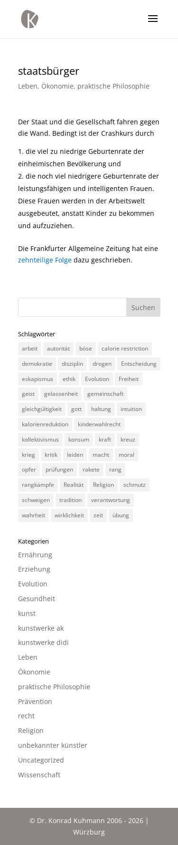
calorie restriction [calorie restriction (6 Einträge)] (125, 348)
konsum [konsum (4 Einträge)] (78, 439)
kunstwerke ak (41, 628)
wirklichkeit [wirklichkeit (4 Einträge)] (69, 515)
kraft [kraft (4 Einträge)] (105, 439)
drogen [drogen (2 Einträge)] (102, 364)
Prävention (35, 701)
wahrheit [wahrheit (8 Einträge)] (33, 515)
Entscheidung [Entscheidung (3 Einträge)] (139, 364)
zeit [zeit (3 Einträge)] (98, 515)
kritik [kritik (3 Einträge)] (51, 455)
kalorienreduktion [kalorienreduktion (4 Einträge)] (45, 424)
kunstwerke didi (43, 642)
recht (26, 715)
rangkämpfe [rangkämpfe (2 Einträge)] (38, 485)
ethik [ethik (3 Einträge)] (69, 379)
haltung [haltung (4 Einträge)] (101, 409)
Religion (31, 730)
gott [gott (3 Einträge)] (76, 409)
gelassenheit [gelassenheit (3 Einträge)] (61, 394)
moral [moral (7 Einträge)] (126, 455)
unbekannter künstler (52, 745)
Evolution (32, 583)
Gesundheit (36, 598)
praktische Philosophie (113, 86)
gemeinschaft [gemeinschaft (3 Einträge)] (105, 394)
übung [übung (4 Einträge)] (120, 515)
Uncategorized (41, 760)
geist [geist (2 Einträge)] (28, 394)
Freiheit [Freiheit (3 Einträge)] (129, 379)
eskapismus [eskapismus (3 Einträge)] (37, 379)
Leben (27, 86)
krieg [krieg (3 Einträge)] (28, 455)
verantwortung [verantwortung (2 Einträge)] (110, 500)
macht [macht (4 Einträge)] (101, 455)
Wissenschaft (39, 774)
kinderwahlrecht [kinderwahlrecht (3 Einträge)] (99, 424)
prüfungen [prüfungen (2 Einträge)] (59, 469)
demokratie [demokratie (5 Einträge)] (37, 364)
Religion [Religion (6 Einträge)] (103, 485)
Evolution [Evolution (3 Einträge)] (97, 379)
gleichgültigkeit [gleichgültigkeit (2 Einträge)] (42, 409)
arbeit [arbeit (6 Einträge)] (29, 348)
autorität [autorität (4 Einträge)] (58, 348)
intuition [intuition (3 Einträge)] (131, 409)
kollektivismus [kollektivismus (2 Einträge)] (40, 439)
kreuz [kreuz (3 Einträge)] (128, 439)
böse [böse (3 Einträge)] (85, 348)
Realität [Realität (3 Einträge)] (74, 485)
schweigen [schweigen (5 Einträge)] (36, 500)
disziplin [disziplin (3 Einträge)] (72, 364)
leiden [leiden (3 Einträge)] (75, 455)
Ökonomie (57, 86)
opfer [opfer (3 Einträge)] (29, 469)
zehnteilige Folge (45, 259)
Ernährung (35, 554)
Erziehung (34, 568)
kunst (27, 613)
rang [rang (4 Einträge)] (115, 469)
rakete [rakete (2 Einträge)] (91, 469)
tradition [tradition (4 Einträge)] (70, 500)
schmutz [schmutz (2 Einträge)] (134, 485)
